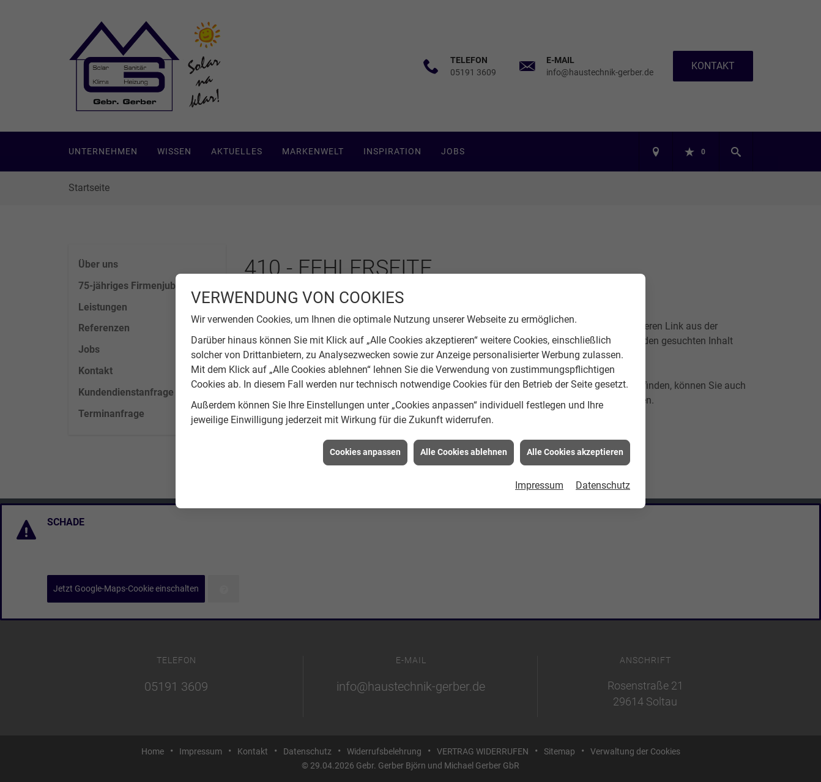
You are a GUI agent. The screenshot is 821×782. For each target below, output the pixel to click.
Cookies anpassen (365, 449)
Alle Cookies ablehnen (463, 449)
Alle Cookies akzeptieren (575, 449)
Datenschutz (603, 482)
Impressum (539, 482)
